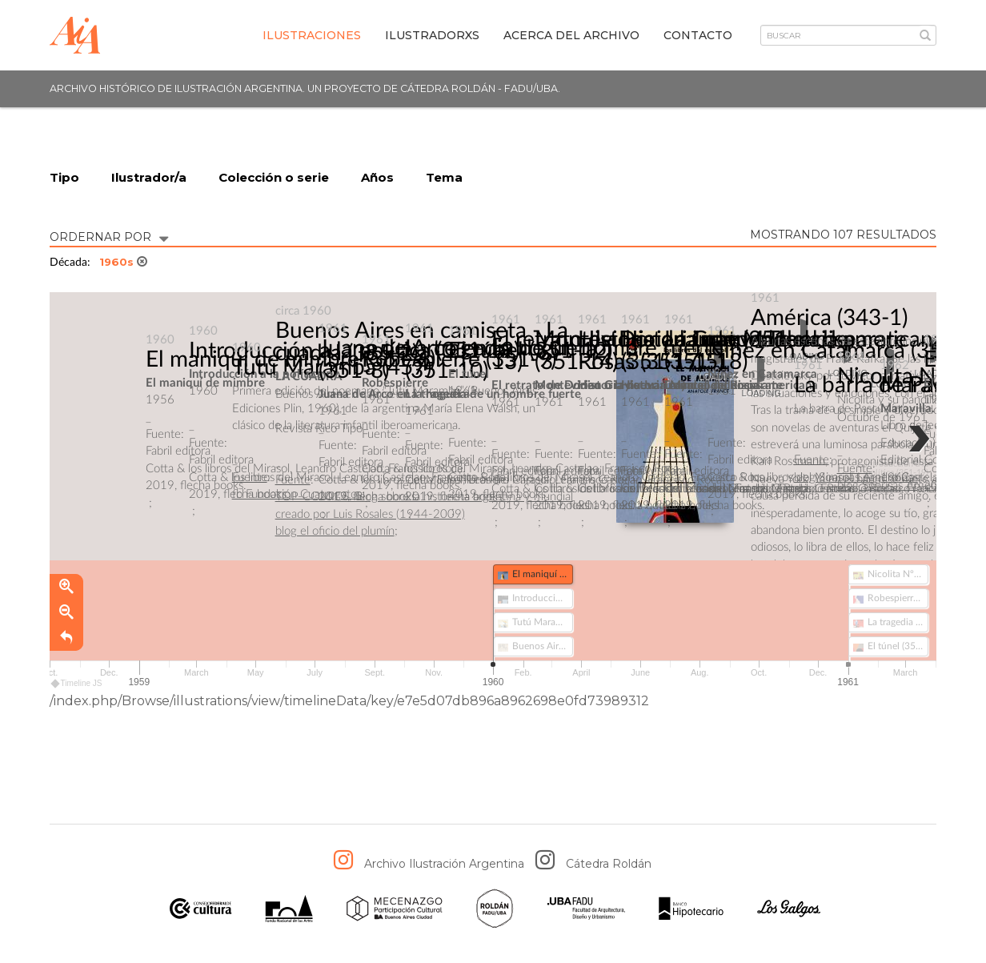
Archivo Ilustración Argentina (444, 864)
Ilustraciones (312, 35)
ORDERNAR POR (109, 235)
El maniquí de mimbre (252, 358)
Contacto (697, 35)
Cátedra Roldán (608, 864)
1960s (123, 261)
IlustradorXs (432, 35)
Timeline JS (77, 683)
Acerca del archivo (571, 35)
